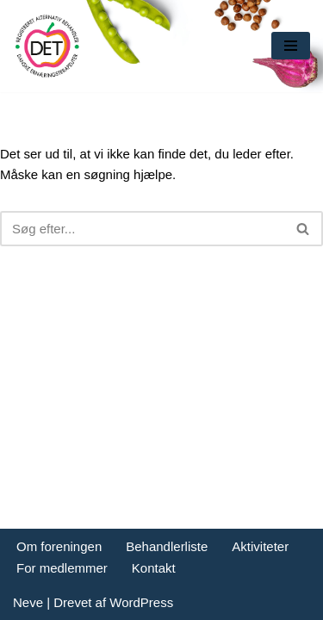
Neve (28, 602)
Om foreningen (59, 546)
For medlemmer (62, 568)
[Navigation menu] (290, 45)
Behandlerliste (167, 546)
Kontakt (154, 568)
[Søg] (142, 228)
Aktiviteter (260, 546)
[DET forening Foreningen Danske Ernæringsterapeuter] (47, 46)
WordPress (141, 602)
